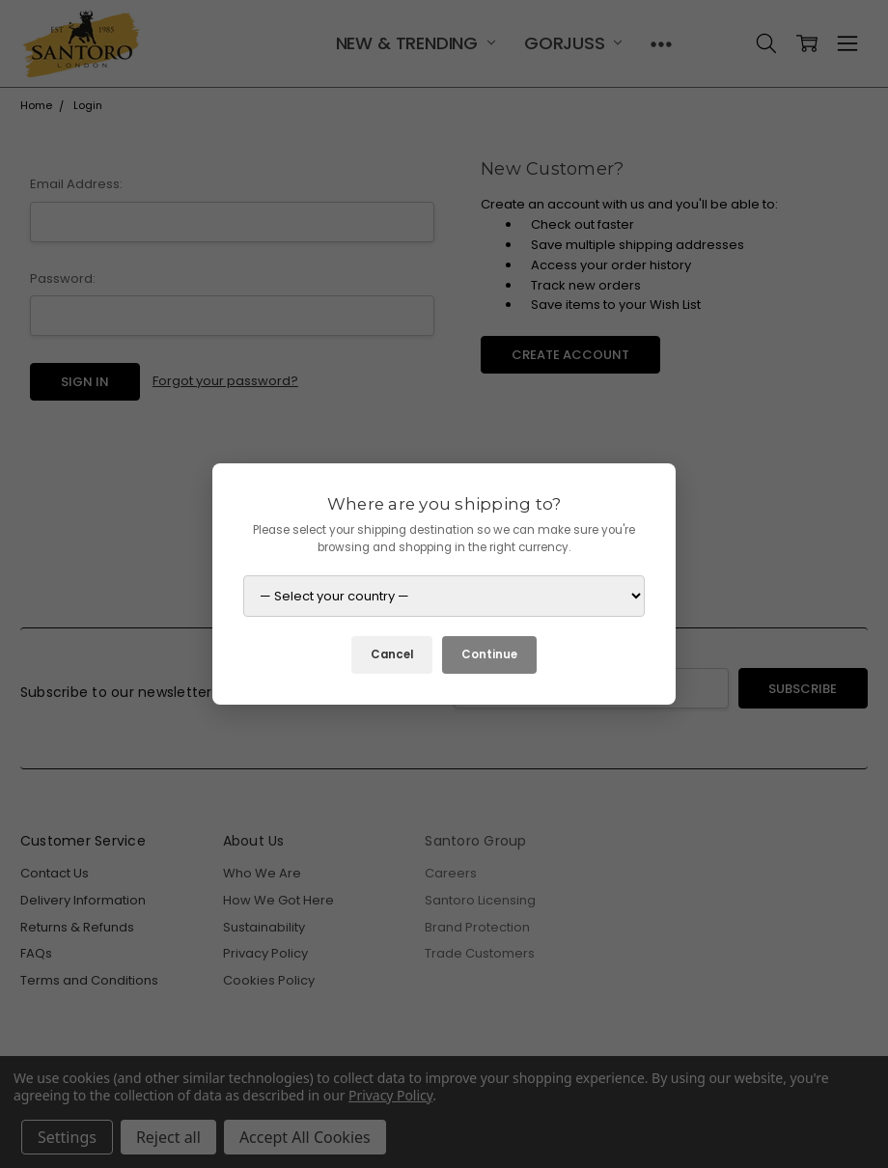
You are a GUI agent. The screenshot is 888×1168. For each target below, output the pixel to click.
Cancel (392, 654)
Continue (489, 654)
